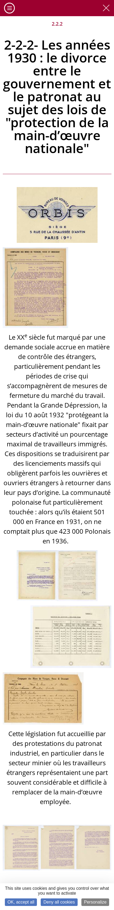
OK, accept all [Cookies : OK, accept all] (21, 902)
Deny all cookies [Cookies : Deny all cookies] (59, 902)
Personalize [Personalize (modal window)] (95, 902)
